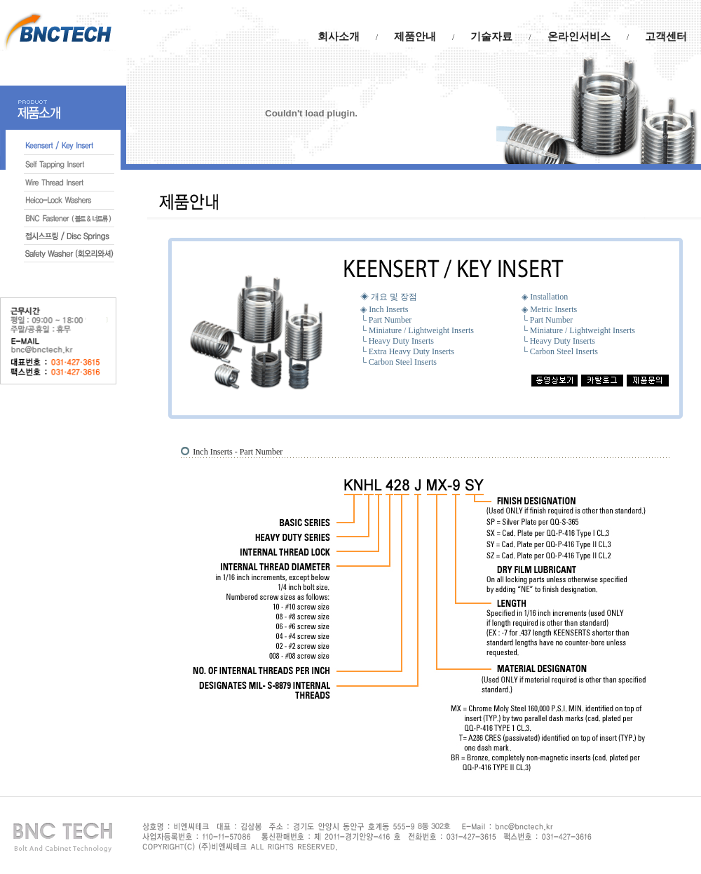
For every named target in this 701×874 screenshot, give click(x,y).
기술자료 (491, 36)
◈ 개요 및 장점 (388, 297)
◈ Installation (545, 297)
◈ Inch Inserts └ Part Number (385, 314)
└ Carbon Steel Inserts (398, 362)
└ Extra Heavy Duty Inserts (407, 351)
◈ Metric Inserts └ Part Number (549, 314)
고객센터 (666, 36)
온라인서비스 (579, 36)
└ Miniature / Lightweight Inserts (417, 330)
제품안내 (415, 36)
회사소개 (339, 36)
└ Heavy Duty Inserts (397, 341)
